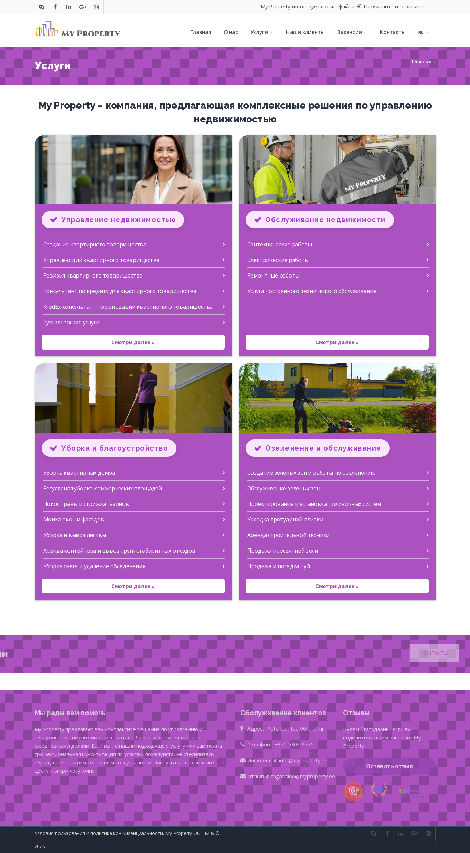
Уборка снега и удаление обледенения (94, 566)
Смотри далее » (133, 341)
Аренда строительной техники (288, 535)
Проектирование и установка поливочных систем (314, 504)
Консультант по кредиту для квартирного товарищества (120, 291)
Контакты (392, 31)
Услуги (262, 31)
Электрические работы (278, 260)
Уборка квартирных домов (79, 473)
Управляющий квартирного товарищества (101, 260)
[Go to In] (68, 6)
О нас (231, 31)
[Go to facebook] (55, 6)
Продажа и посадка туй (278, 566)
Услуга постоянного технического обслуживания (311, 291)
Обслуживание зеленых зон (283, 488)
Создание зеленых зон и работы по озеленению (311, 473)
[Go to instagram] (96, 6)
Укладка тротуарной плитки (285, 519)
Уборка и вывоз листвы (74, 535)
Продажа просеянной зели (282, 550)
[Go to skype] (41, 6)
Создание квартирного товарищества (94, 244)
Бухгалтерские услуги (71, 322)
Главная (200, 31)
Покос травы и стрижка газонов (86, 504)
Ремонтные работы (273, 275)
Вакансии (352, 31)
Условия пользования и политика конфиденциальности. (99, 833)
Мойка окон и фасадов (73, 519)
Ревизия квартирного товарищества (93, 275)
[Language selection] (424, 32)
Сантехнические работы (279, 244)
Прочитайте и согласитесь (393, 6)
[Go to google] (82, 6)
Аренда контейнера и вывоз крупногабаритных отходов (119, 550)
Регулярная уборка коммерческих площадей (102, 488)
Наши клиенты (305, 31)
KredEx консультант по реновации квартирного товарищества (128, 306)
